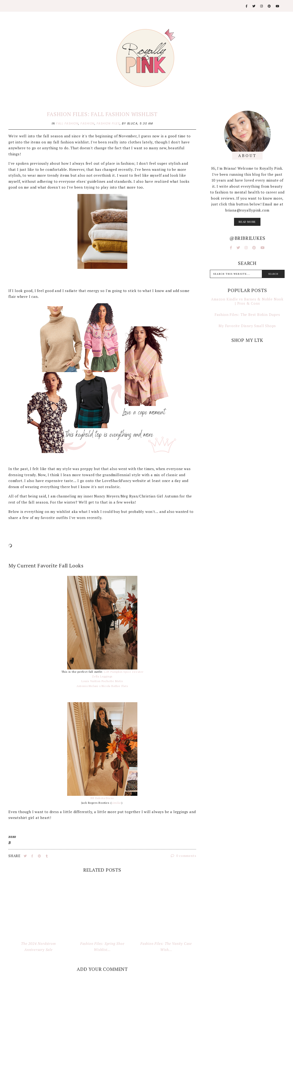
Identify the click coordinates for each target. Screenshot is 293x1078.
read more (247, 221)
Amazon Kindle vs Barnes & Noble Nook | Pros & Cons (247, 301)
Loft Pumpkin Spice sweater (123, 671)
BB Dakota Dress (102, 798)
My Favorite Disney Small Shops (247, 325)
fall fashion (67, 123)
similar (116, 802)
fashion (88, 123)
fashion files (108, 123)
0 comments (183, 855)
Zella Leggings (102, 676)
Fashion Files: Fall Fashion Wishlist (102, 114)
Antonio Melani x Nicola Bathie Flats (102, 686)
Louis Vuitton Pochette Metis (102, 681)
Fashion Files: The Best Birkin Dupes (247, 314)
